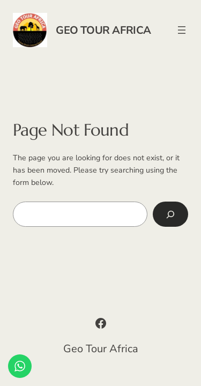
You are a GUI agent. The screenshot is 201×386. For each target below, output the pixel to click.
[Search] (170, 214)
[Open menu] (181, 30)
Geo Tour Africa (103, 30)
